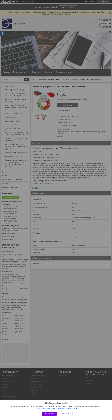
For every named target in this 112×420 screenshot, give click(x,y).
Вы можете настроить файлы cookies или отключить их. (55, 409)
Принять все (49, 414)
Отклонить (66, 414)
